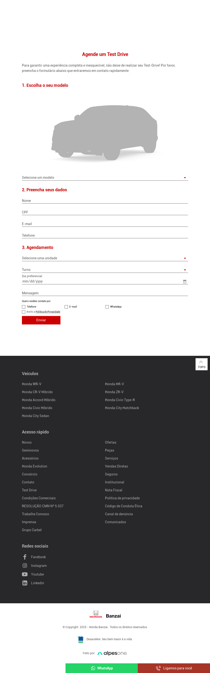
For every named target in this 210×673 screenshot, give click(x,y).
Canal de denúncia (119, 514)
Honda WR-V (31, 384)
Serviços (111, 458)
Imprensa (29, 522)
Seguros (111, 474)
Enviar (41, 320)
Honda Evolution (34, 466)
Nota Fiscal (113, 490)
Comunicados (115, 522)
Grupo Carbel (32, 530)
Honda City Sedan (35, 416)
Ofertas (110, 442)
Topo (201, 364)
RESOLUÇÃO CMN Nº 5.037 (43, 506)
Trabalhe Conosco (35, 514)
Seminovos (30, 450)
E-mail (73, 306)
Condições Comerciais (39, 498)
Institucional (114, 482)
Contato (28, 482)
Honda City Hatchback (122, 408)
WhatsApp (116, 306)
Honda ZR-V (114, 392)
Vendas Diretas (116, 466)
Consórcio (29, 474)
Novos (27, 442)
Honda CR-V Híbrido (37, 392)
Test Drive (29, 490)
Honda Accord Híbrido (38, 400)
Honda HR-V (114, 384)
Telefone (31, 306)
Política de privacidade (122, 498)
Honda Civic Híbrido (37, 408)
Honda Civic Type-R (120, 400)
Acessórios (30, 458)
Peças (109, 450)
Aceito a (43, 311)
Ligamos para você (174, 668)
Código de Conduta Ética (123, 506)
